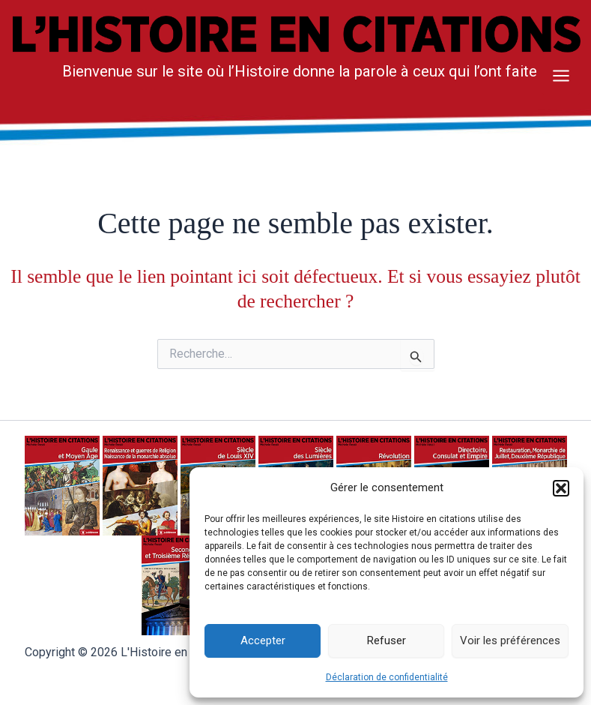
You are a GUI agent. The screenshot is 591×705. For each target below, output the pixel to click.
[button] (561, 488)
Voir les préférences (510, 640)
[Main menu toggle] (561, 75)
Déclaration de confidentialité (387, 677)
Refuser (386, 640)
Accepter (262, 640)
